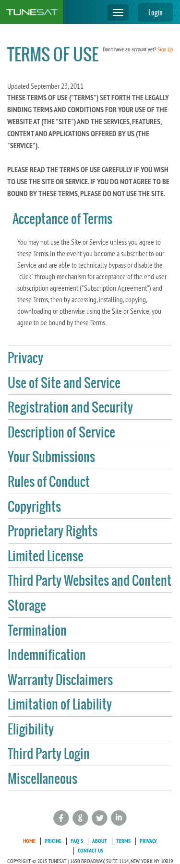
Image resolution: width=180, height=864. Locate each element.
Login (155, 12)
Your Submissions (51, 456)
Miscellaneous (42, 778)
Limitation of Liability (60, 704)
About (99, 841)
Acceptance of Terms (62, 218)
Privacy (25, 357)
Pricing (53, 841)
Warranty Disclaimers (60, 679)
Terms (123, 841)
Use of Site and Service (64, 382)
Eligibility (31, 729)
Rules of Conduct (49, 481)
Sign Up (165, 49)
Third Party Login (49, 753)
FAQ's (77, 841)
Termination (37, 630)
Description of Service (61, 432)
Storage (27, 605)
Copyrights (34, 506)
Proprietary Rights (52, 531)
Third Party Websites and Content (89, 580)
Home (29, 841)
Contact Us (90, 850)
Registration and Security (70, 407)
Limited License (46, 556)
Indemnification (47, 654)
